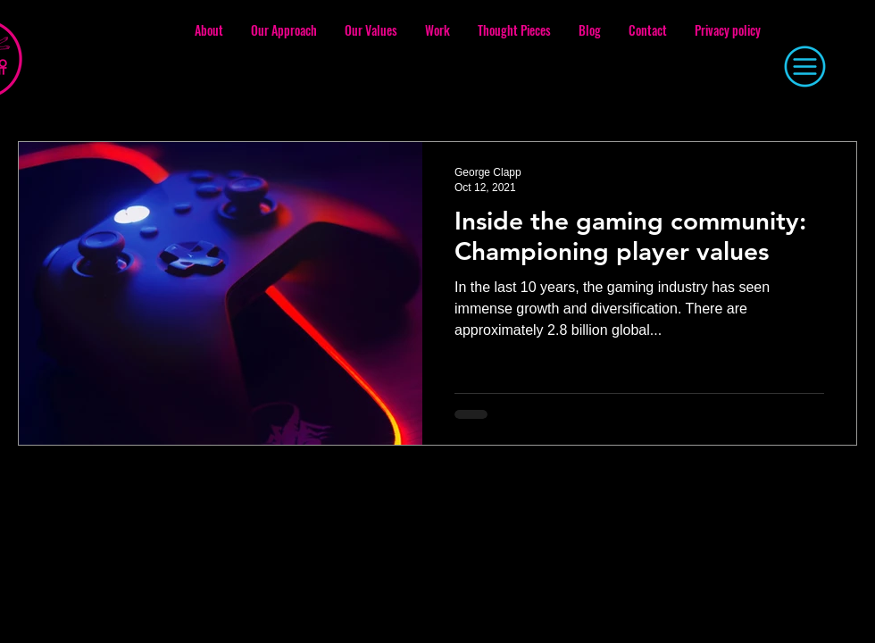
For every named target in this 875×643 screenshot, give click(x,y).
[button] (804, 66)
